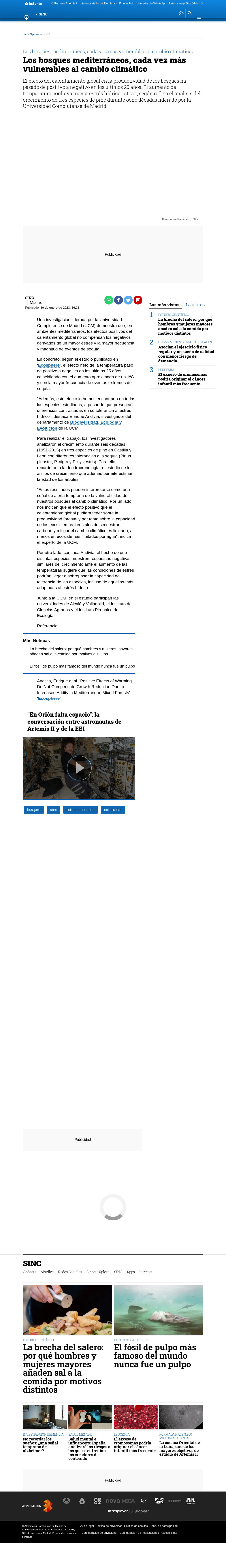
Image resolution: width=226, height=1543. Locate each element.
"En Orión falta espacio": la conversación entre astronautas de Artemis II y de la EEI (74, 721)
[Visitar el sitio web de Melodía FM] (189, 1501)
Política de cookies (136, 1526)
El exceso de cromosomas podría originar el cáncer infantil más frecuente (182, 379)
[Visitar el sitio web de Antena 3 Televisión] (67, 1501)
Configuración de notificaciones (139, 1532)
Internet (152, 25)
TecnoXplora (30, 34)
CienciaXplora (105, 25)
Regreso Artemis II (65, 3)
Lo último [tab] (195, 304)
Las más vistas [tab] (164, 304)
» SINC (45, 34)
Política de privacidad (109, 1526)
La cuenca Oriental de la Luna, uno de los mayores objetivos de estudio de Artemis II (179, 1448)
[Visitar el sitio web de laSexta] (82, 1501)
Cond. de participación (163, 1526)
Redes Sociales (75, 25)
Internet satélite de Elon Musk (98, 3)
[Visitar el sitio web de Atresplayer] (120, 1511)
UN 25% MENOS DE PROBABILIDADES (185, 342)
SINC (124, 25)
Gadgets (32, 25)
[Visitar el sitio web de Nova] (113, 1501)
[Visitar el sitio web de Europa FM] (174, 1501)
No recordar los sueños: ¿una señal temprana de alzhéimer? (40, 1445)
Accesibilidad (169, 1532)
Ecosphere (49, 365)
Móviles (50, 25)
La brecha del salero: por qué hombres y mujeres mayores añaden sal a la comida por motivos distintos (185, 326)
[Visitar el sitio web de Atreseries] (144, 1501)
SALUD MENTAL (80, 1434)
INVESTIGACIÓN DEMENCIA (43, 1434)
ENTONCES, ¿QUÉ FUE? (131, 1340)
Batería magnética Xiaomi (185, 3)
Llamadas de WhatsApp (151, 3)
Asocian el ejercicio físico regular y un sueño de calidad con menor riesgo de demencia (186, 354)
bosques (34, 809)
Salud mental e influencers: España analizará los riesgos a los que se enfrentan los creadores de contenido (89, 1449)
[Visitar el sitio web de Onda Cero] (159, 1501)
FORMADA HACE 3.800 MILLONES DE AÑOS (175, 1436)
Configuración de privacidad (99, 1532)
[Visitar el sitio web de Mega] (128, 1501)
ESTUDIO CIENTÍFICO (173, 315)
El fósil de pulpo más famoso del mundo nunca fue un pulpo (82, 666)
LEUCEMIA (166, 370)
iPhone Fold (126, 3)
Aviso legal (87, 1526)
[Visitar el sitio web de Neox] (97, 1501)
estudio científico (80, 809)
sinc (53, 809)
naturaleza (113, 809)
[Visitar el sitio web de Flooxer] (142, 1511)
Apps (137, 25)
